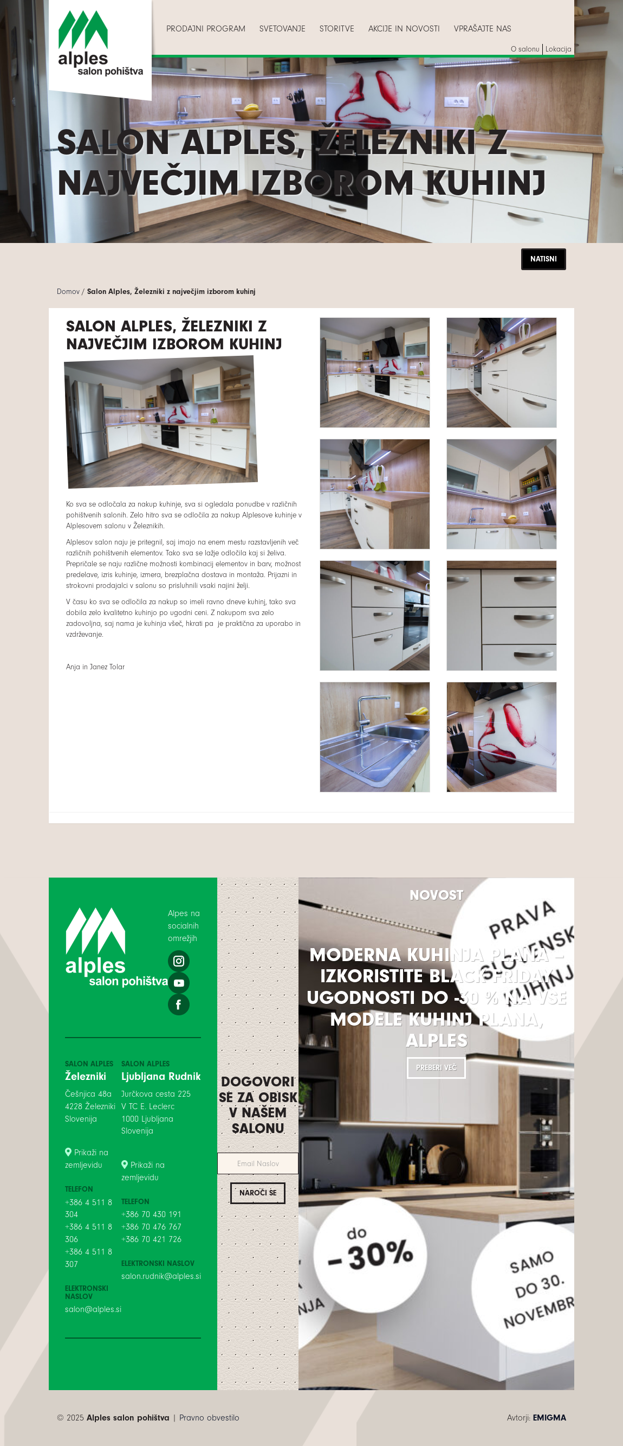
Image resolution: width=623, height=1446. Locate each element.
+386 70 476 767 (151, 1227)
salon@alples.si (93, 1309)
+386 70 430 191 (151, 1214)
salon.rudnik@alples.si (161, 1276)
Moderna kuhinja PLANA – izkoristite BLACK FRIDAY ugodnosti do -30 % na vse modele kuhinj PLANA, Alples (437, 998)
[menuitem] (206, 29)
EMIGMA (549, 1418)
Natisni (543, 259)
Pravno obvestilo (209, 1418)
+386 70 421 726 (151, 1239)
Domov (68, 291)
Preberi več (436, 1067)
